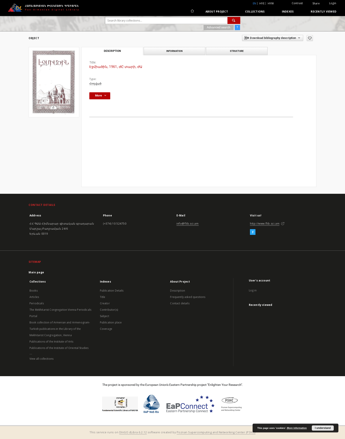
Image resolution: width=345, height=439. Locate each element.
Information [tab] (174, 51)
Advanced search (218, 27)
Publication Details (112, 290)
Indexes (288, 11)
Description (177, 290)
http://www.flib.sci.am (264, 223)
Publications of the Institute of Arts (51, 341)
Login (332, 3)
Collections (255, 11)
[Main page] (192, 11)
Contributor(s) (109, 310)
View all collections (41, 359)
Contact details (179, 303)
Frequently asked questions (187, 297)
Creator (105, 303)
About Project (217, 11)
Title (102, 297)
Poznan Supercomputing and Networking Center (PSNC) (216, 432)
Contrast (297, 3)
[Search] (234, 20)
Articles (34, 297)
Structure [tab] (237, 51)
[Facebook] (252, 232)
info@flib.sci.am (187, 223)
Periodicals (36, 303)
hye (261, 3)
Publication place (111, 322)
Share (316, 3)
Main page (36, 272)
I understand (323, 428)
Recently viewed (323, 11)
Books (33, 290)
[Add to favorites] (310, 38)
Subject (104, 316)
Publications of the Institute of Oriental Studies (58, 348)
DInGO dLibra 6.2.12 (133, 432)
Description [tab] (112, 51)
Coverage (106, 329)
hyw (271, 3)
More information (297, 428)
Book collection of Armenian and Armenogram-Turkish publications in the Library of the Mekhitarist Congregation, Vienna (59, 329)
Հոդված (95, 83)
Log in (253, 290)
